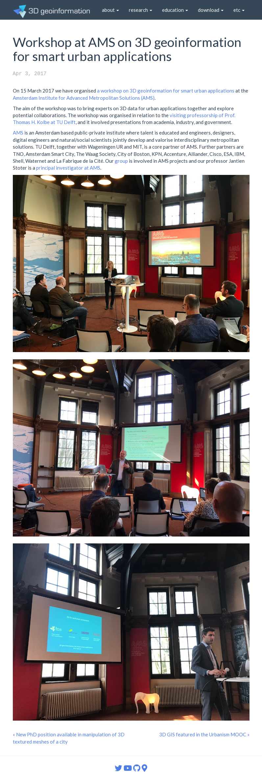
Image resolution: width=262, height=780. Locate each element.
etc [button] (239, 10)
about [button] (110, 10)
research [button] (140, 10)
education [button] (175, 10)
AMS (18, 133)
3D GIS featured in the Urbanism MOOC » (204, 734)
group (121, 161)
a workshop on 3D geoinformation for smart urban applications (165, 91)
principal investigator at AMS (68, 168)
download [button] (211, 10)
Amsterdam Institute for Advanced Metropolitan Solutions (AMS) (84, 98)
